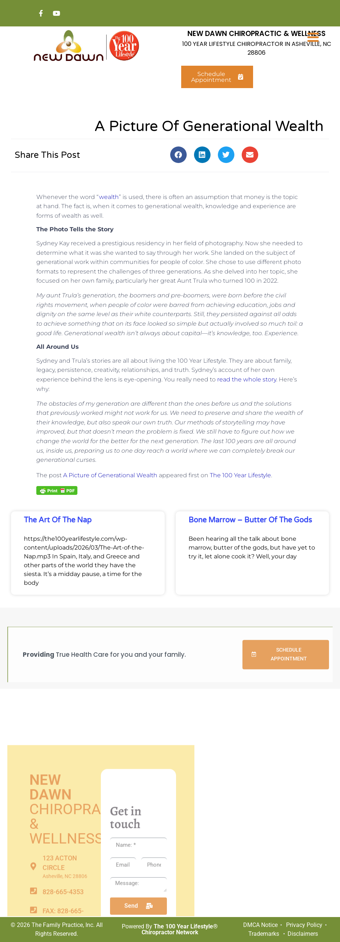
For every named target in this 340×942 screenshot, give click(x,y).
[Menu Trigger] (313, 37)
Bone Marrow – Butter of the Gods (250, 520)
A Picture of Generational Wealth (110, 475)
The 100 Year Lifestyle (240, 475)
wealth (109, 196)
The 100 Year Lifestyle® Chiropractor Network (180, 929)
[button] (178, 155)
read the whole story (246, 379)
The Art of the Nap (58, 520)
